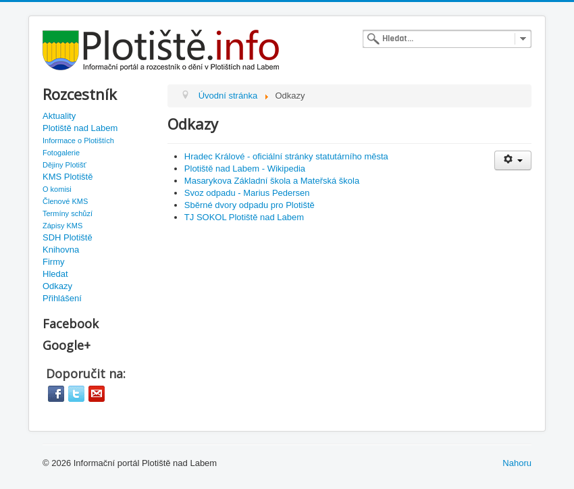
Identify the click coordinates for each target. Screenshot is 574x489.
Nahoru (516, 463)
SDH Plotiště (68, 237)
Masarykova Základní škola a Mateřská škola (271, 181)
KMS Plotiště (68, 177)
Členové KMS (65, 201)
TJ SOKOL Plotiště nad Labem (244, 217)
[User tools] (512, 160)
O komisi (57, 189)
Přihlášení (62, 298)
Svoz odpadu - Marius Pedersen (247, 193)
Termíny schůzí (68, 213)
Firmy (54, 262)
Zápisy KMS (62, 226)
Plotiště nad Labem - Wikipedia (244, 168)
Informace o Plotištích (78, 140)
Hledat (55, 274)
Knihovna (61, 249)
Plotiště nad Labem (80, 128)
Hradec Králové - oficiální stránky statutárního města (286, 156)
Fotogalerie (61, 153)
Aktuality (59, 116)
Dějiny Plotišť (64, 165)
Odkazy (57, 286)
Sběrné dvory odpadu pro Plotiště (249, 205)
